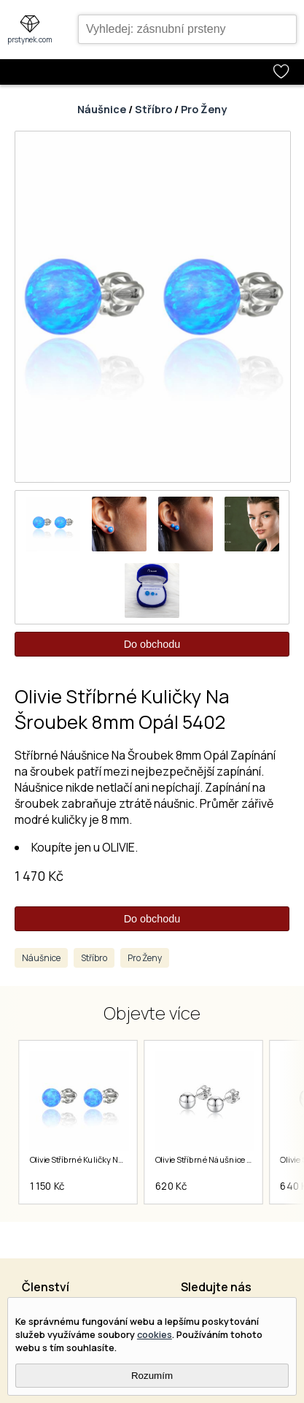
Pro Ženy (204, 109)
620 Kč (171, 1186)
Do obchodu (152, 644)
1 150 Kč (46, 1186)
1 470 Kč (39, 875)
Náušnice (101, 109)
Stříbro (153, 109)
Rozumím (152, 1375)
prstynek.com (29, 39)
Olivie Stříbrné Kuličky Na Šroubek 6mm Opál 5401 (123, 1160)
